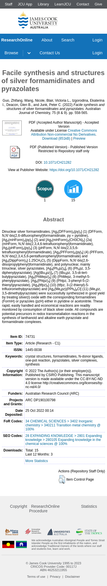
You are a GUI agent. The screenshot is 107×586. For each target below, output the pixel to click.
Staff (8, 4)
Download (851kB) (56, 139)
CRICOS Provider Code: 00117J (53, 566)
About (47, 40)
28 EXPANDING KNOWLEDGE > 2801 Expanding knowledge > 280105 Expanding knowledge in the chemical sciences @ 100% (63, 440)
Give (98, 4)
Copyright (18, 506)
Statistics (89, 506)
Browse (11, 53)
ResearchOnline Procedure (44, 508)
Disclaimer (72, 576)
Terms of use (36, 576)
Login (97, 40)
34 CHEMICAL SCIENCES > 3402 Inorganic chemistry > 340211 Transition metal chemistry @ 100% (62, 425)
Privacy (55, 576)
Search (67, 40)
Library (43, 4)
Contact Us (50, 53)
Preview (79, 139)
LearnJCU (62, 4)
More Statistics (36, 461)
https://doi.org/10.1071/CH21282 (74, 170)
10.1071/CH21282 (57, 162)
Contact (82, 4)
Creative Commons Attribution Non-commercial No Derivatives (64, 133)
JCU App (25, 4)
